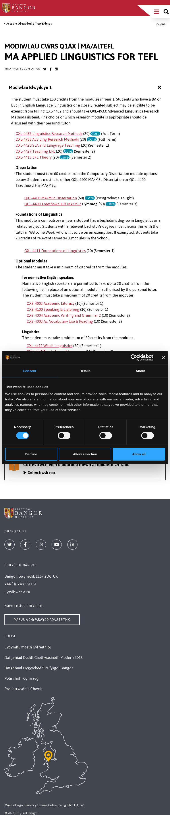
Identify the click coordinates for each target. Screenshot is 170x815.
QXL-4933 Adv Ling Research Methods (47, 139)
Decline (31, 454)
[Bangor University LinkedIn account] (56, 69)
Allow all (139, 454)
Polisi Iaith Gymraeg (21, 678)
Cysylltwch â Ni (17, 592)
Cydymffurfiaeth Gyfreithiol (27, 647)
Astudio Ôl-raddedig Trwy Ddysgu (29, 23)
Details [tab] (85, 371)
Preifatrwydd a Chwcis (23, 689)
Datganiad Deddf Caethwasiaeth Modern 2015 (43, 657)
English (161, 24)
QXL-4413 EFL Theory (33, 157)
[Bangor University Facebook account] (50, 69)
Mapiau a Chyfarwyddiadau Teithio (42, 619)
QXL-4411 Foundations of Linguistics (55, 250)
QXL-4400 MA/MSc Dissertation (50, 198)
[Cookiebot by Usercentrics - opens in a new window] (133, 357)
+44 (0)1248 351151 (20, 584)
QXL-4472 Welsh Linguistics (49, 345)
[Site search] (166, 11)
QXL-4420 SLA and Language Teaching (47, 145)
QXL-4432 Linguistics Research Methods (48, 133)
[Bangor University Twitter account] (44, 69)
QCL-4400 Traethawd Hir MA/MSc (52, 204)
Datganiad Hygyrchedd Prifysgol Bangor (38, 668)
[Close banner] (163, 357)
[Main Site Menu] (156, 11)
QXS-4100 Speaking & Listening (53, 309)
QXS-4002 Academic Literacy (50, 303)
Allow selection (85, 454)
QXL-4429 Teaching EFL (35, 151)
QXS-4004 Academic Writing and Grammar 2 (64, 315)
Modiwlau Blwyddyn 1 (85, 88)
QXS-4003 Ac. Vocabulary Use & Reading (60, 321)
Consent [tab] (29, 371)
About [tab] (140, 371)
